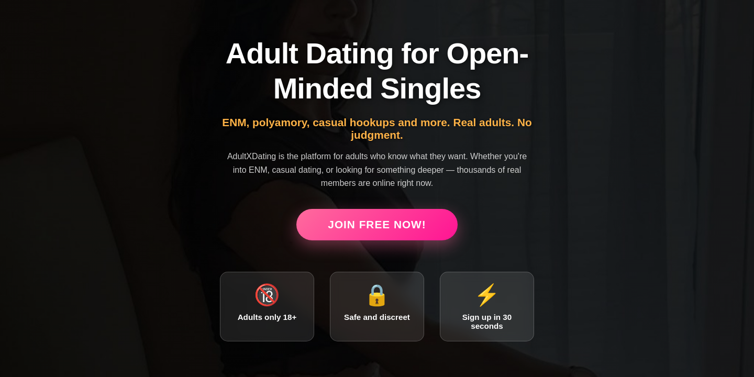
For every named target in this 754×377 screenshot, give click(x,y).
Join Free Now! (377, 224)
